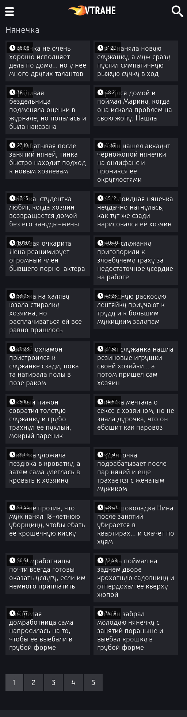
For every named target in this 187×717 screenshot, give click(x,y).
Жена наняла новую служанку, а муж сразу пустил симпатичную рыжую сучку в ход (133, 61)
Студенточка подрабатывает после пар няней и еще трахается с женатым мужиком (132, 472)
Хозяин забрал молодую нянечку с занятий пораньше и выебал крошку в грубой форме (130, 631)
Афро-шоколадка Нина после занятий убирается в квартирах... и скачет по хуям (135, 525)
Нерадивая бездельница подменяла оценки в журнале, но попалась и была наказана (47, 110)
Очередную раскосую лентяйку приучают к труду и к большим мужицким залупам (131, 309)
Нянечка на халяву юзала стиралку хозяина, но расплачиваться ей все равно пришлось (45, 313)
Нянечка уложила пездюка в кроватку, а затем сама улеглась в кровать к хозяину (44, 467)
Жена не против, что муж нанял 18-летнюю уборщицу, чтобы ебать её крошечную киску (47, 520)
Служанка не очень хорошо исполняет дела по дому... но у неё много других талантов (47, 61)
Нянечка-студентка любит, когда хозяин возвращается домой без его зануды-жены (44, 211)
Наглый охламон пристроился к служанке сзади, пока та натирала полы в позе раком (44, 366)
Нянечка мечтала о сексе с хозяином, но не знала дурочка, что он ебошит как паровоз (135, 415)
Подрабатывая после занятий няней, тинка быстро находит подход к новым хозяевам (47, 158)
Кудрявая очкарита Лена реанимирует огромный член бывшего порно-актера (47, 256)
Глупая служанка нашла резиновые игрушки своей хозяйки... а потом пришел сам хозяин (135, 366)
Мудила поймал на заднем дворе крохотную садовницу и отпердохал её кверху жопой (135, 578)
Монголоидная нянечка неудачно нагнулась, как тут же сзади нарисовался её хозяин (135, 211)
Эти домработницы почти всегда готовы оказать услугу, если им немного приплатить (47, 573)
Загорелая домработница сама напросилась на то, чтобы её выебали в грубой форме (41, 631)
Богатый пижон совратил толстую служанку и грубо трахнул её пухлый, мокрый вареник (40, 419)
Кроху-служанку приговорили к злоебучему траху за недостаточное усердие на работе (135, 260)
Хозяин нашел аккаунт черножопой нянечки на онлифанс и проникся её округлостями (133, 163)
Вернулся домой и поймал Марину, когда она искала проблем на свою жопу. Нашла (134, 105)
